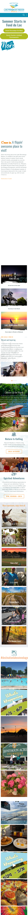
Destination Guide (6, 178)
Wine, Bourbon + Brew (14, 496)
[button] (26, 337)
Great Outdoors (14, 451)
